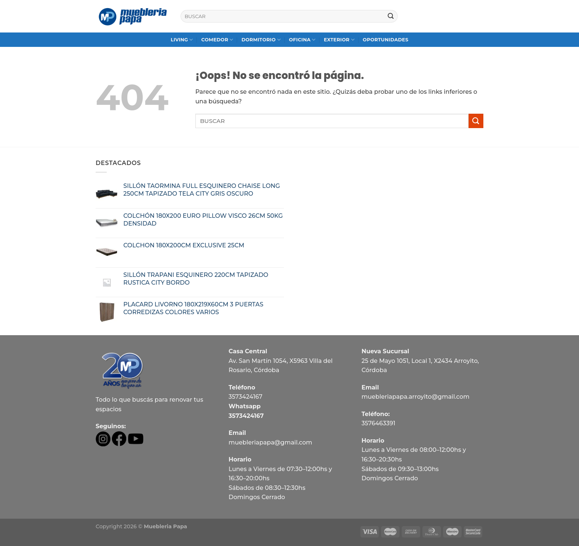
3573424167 (246, 396)
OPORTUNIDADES (385, 39)
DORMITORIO (261, 39)
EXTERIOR (339, 39)
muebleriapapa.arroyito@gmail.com (415, 396)
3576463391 (378, 423)
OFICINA (302, 39)
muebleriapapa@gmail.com (270, 442)
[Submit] (390, 16)
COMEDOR (217, 39)
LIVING (182, 39)
